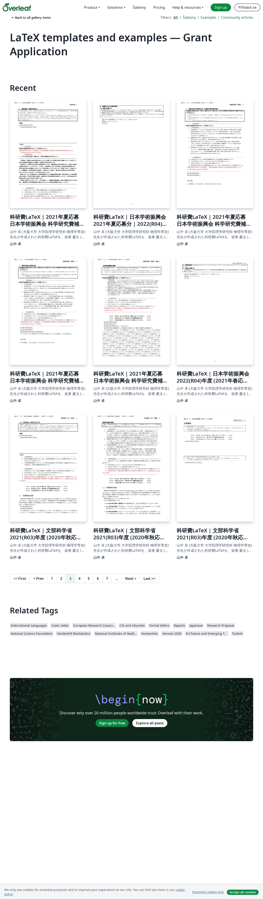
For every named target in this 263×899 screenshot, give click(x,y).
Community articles (237, 17)
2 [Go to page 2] (61, 578)
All (175, 17)
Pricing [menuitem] (159, 7)
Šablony (189, 17)
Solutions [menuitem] (115, 7)
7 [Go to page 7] (107, 578)
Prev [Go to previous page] (38, 578)
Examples (208, 17)
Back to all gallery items (31, 17)
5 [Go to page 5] (89, 578)
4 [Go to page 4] (79, 578)
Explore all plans (150, 723)
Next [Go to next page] (130, 578)
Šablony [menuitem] (139, 7)
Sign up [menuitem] (221, 7)
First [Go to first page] (20, 578)
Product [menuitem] (90, 7)
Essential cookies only (208, 892)
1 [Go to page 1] (52, 578)
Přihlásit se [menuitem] (247, 7)
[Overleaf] (17, 7)
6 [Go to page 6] (98, 578)
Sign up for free (112, 723)
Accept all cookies (242, 892)
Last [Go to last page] (149, 578)
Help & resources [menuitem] (186, 7)
